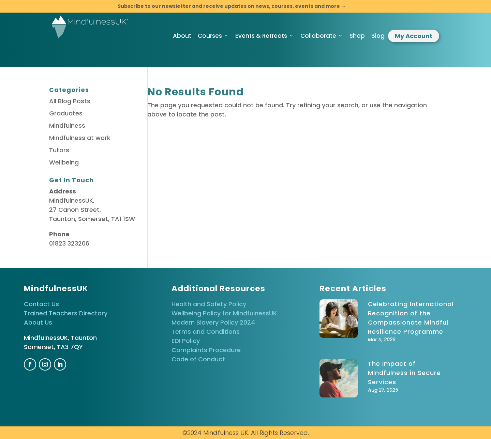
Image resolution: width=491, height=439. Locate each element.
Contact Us (41, 304)
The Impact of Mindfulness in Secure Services (404, 372)
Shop (357, 36)
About (182, 36)
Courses (213, 35)
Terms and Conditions (206, 331)
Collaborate (321, 35)
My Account (413, 36)
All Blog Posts (69, 101)
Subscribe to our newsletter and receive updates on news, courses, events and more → (232, 6)
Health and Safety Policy (209, 304)
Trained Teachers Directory (65, 313)
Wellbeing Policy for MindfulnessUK (224, 313)
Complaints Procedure (206, 350)
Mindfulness (67, 125)
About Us (38, 322)
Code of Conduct (198, 359)
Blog (378, 36)
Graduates (66, 113)
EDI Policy (186, 340)
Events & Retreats (264, 35)
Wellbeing (64, 162)
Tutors (59, 150)
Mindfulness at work (79, 138)
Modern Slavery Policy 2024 (213, 322)
